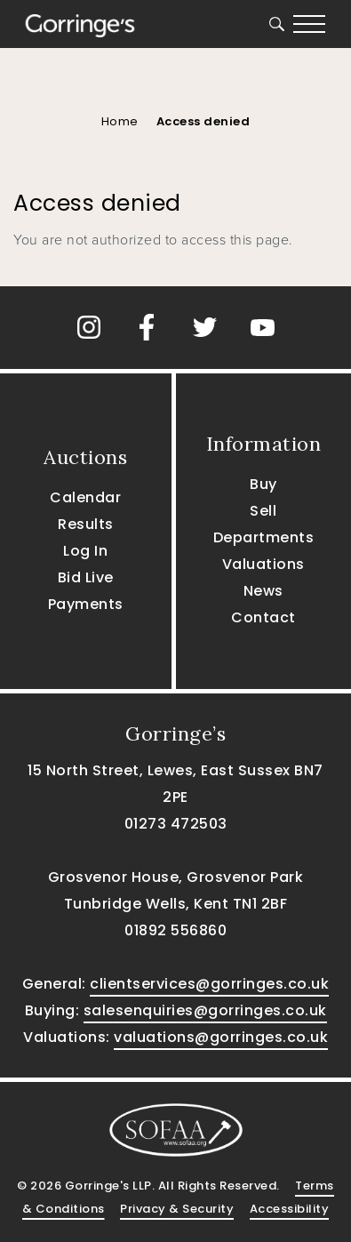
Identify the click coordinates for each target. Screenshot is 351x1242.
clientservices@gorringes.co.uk (209, 984)
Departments (264, 537)
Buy (263, 484)
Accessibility (290, 1208)
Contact (263, 617)
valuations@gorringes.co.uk (221, 1037)
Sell (263, 511)
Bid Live (86, 577)
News (263, 591)
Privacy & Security (177, 1208)
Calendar (85, 497)
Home (120, 121)
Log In (85, 551)
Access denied (203, 121)
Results (86, 524)
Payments (86, 604)
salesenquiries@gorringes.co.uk (205, 1010)
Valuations (263, 564)
